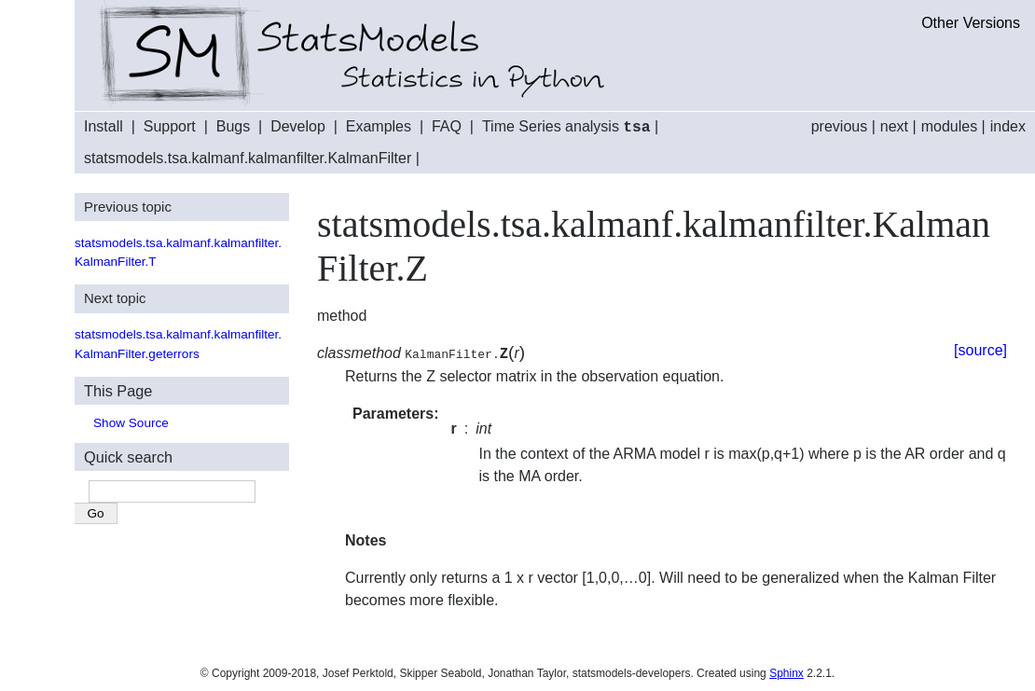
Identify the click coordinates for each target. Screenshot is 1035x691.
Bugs (233, 127)
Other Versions (970, 23)
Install (103, 127)
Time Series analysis (566, 127)
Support (170, 127)
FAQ (447, 127)
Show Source (131, 422)
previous (839, 126)
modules (949, 126)
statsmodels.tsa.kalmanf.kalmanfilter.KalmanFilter (247, 157)
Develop (297, 127)
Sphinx (786, 672)
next (894, 126)
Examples (378, 127)
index (1008, 126)
